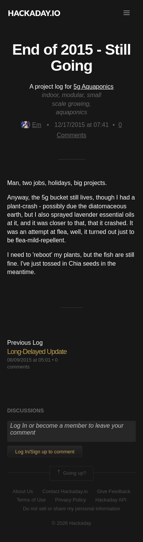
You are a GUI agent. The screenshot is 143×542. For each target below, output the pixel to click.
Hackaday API (111, 500)
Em (31, 125)
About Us (23, 491)
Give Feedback (113, 491)
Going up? (71, 473)
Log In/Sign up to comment (44, 451)
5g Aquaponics (94, 86)
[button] (127, 13)
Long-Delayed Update (37, 351)
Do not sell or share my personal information (71, 508)
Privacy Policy (70, 500)
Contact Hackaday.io (65, 491)
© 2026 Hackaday (72, 523)
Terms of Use (31, 500)
